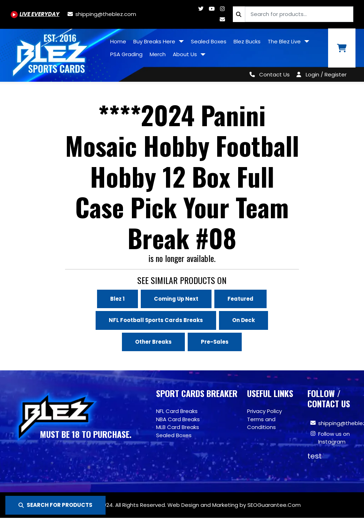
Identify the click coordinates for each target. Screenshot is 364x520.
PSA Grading (126, 54)
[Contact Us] (268, 74)
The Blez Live (285, 41)
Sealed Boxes (208, 41)
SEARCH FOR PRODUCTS (55, 505)
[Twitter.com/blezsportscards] (201, 8)
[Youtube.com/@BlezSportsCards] (35, 14)
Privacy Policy (264, 411)
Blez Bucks (247, 41)
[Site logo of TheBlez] (53, 52)
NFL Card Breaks (177, 411)
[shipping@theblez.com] (101, 14)
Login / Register (326, 74)
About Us (185, 54)
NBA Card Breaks (178, 419)
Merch (158, 54)
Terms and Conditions (261, 423)
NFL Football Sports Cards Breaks (156, 320)
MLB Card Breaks (177, 427)
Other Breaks (153, 341)
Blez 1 (116, 298)
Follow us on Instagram (334, 438)
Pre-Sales (215, 341)
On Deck (244, 320)
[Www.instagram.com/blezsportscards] (222, 8)
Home (118, 41)
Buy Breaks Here (155, 41)
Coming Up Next (176, 298)
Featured (241, 298)
